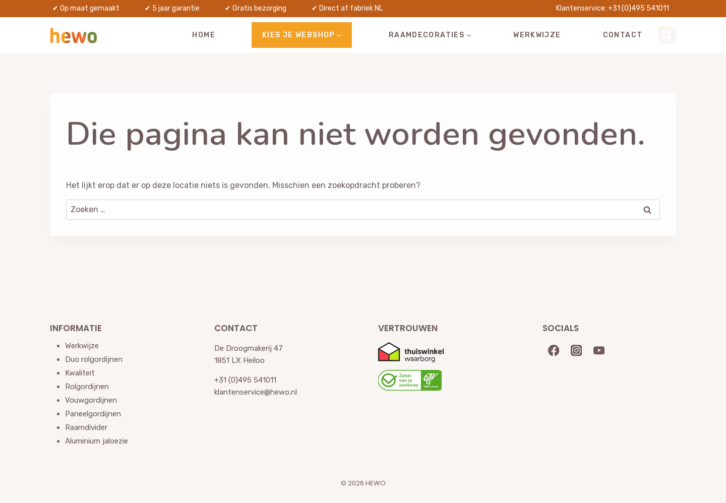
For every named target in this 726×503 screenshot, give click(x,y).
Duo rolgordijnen (94, 359)
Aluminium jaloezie (96, 441)
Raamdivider (86, 427)
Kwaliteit (80, 373)
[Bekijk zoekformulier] (667, 35)
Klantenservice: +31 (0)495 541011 (612, 8)
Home (203, 35)
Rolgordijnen (87, 386)
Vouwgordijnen (91, 400)
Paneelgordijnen (93, 413)
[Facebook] (553, 350)
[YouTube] (599, 350)
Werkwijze (537, 35)
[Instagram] (576, 350)
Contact (623, 35)
